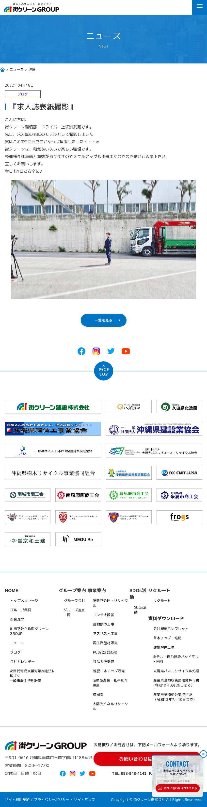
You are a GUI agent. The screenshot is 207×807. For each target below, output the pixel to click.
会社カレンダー (22, 661)
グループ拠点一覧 (74, 612)
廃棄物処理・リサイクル (110, 603)
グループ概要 (20, 610)
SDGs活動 (140, 609)
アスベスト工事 (105, 633)
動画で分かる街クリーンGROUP (29, 631)
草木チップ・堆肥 (167, 638)
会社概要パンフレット (171, 628)
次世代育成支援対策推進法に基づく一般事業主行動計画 (32, 676)
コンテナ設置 (103, 614)
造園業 (98, 694)
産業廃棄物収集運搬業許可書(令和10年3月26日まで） (176, 682)
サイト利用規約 (17, 799)
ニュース (17, 69)
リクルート (162, 600)
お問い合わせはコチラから (147, 759)
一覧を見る (103, 320)
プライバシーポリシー (51, 799)
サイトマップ (84, 799)
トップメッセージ (24, 600)
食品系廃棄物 (103, 661)
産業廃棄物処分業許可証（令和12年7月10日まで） (174, 697)
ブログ (15, 652)
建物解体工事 (103, 624)
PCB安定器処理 (105, 652)
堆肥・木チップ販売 (109, 671)
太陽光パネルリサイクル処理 (176, 671)
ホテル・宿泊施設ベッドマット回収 (176, 659)
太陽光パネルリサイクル (110, 706)
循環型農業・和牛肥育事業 (110, 682)
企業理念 (17, 619)
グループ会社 (74, 600)
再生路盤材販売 (105, 642)
